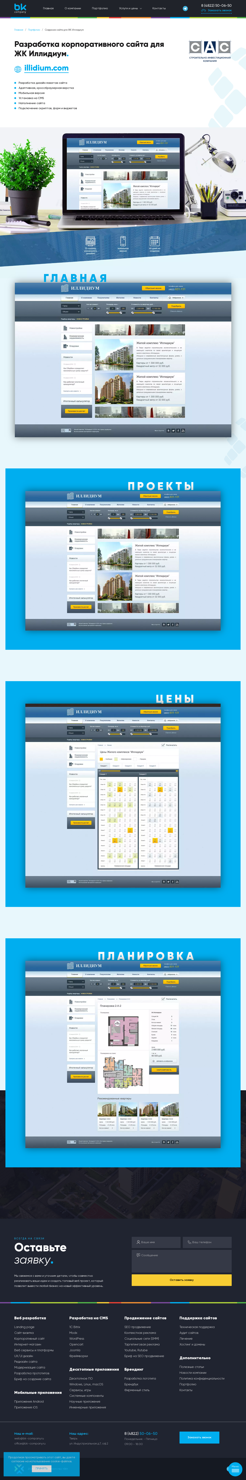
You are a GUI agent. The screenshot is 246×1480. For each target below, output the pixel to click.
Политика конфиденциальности (202, 1378)
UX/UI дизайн (23, 1356)
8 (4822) (140, 1434)
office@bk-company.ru (29, 1443)
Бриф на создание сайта (32, 1379)
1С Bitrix (74, 1327)
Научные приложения (84, 1401)
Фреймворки (78, 1356)
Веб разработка (30, 1318)
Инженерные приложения (87, 1407)
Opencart (76, 1344)
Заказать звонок (216, 11)
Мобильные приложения (38, 1393)
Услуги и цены (128, 8)
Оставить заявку (182, 1280)
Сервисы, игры (80, 1390)
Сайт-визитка (24, 1333)
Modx (73, 1333)
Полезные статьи (192, 1367)
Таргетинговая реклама (142, 1344)
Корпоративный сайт (29, 1338)
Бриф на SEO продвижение (144, 1356)
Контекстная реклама (140, 1333)
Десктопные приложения (94, 1370)
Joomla (74, 1350)
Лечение (186, 1338)
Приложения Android (29, 1401)
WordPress (76, 1338)
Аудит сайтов (189, 1333)
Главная (48, 8)
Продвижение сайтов (145, 1318)
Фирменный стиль (136, 1390)
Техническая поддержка (197, 1327)
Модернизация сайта (29, 1367)
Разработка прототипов (31, 1373)
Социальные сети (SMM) (141, 1338)
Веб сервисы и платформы (34, 1350)
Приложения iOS (26, 1407)
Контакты (159, 8)
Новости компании (193, 1372)
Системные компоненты (86, 1395)
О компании (73, 8)
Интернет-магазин (27, 1344)
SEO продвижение (137, 1327)
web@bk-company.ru (29, 1438)
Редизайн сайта (25, 1361)
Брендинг (133, 1370)
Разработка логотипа (140, 1378)
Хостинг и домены (192, 1344)
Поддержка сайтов (198, 1318)
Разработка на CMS (88, 1318)
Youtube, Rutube (136, 1350)
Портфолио (100, 8)
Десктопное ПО (81, 1378)
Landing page (24, 1327)
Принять (42, 1468)
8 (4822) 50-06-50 (216, 6)
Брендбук (131, 1384)
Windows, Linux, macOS (86, 1384)
